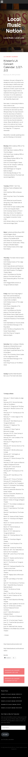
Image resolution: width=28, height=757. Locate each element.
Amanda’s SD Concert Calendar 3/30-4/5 (11, 704)
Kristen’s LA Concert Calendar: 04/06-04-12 (11, 694)
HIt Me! (5, 734)
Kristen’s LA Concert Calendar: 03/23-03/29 (11, 707)
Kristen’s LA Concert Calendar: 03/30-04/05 (11, 701)
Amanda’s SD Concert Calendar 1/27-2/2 (12, 679)
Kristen (18, 75)
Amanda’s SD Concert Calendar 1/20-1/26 (12, 671)
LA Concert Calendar (11, 56)
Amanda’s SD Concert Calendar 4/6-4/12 (11, 697)
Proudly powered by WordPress (8, 747)
